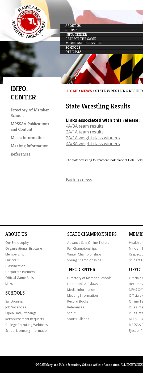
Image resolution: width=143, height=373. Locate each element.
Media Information (28, 137)
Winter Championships (84, 254)
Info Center (81, 270)
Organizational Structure (23, 248)
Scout (71, 313)
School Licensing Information (27, 330)
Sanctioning (14, 301)
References (21, 154)
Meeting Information (29, 146)
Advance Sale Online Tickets (88, 242)
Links (9, 283)
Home (72, 91)
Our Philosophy (17, 242)
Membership (14, 254)
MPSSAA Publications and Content (30, 126)
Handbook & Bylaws (82, 284)
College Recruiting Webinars (26, 324)
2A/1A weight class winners (93, 138)
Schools (15, 293)
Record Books (78, 301)
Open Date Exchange (21, 313)
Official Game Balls (19, 277)
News (86, 91)
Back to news (79, 180)
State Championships (92, 234)
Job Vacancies (15, 307)
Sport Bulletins (78, 319)
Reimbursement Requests (24, 319)
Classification (15, 266)
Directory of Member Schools (89, 278)
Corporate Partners (20, 272)
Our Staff (12, 260)
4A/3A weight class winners (93, 143)
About (12, 234)
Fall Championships (82, 248)
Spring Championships (84, 260)
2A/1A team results (85, 132)
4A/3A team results (85, 126)
